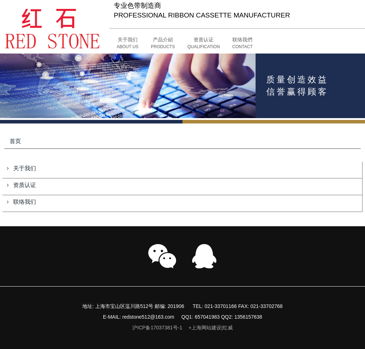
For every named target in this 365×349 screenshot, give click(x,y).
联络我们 (24, 202)
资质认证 (24, 185)
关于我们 (24, 168)
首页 (15, 141)
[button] (162, 44)
